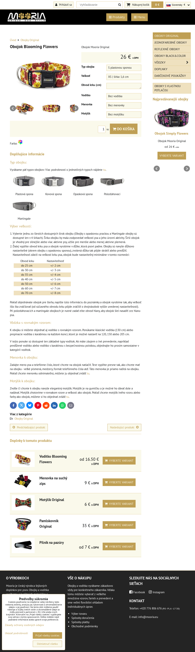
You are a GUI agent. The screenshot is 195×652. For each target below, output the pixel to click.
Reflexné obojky (167, 49)
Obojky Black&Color (170, 56)
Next (75, 108)
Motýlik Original (51, 499)
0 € (157, 4)
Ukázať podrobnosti (16, 633)
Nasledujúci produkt (124, 427)
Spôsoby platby (80, 622)
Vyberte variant (119, 460)
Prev (13, 108)
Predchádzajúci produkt (29, 427)
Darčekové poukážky (170, 76)
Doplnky (160, 69)
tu (104, 170)
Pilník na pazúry (51, 542)
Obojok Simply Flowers (171, 133)
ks (104, 129)
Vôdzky (172, 62)
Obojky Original (23, 418)
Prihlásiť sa (63, 4)
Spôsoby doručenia (82, 618)
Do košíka (124, 128)
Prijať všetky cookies (47, 635)
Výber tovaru (79, 613)
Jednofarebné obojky (170, 42)
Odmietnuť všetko (47, 644)
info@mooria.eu (148, 617)
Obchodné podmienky (84, 626)
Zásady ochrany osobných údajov (24, 625)
